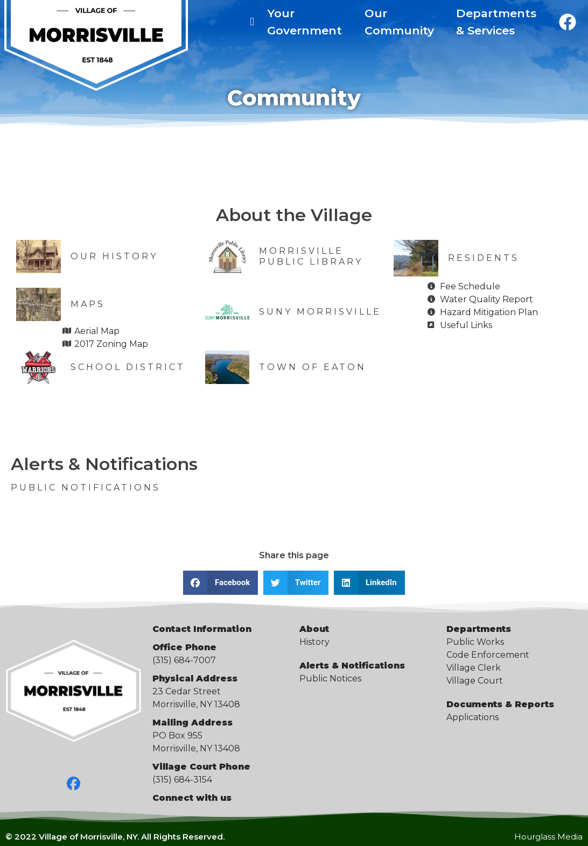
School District (128, 367)
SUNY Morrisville (320, 312)
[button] (220, 583)
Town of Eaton (312, 367)
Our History (114, 256)
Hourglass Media (548, 836)
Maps (88, 304)
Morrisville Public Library (311, 256)
